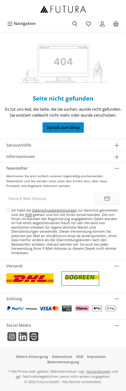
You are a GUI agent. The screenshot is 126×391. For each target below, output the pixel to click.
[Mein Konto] (102, 23)
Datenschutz (62, 356)
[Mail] (33, 336)
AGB (28, 214)
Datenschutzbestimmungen (54, 210)
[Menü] (21, 23)
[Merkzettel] (88, 23)
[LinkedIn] (22, 336)
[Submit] (107, 199)
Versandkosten (98, 371)
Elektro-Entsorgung (32, 356)
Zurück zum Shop (63, 127)
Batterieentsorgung (63, 361)
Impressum (96, 356)
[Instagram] (11, 336)
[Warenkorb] (116, 23)
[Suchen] (75, 23)
